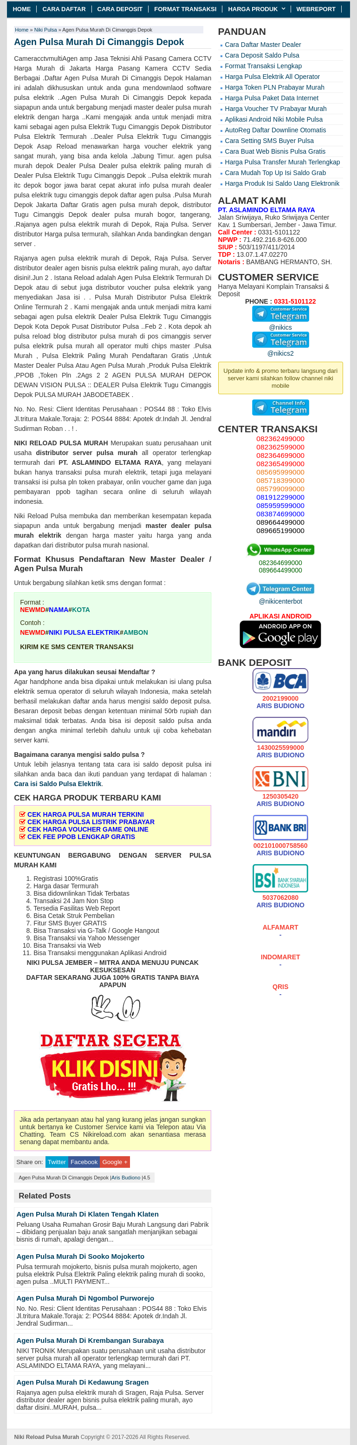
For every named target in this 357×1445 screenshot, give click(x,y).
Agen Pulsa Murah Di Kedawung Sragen (82, 1382)
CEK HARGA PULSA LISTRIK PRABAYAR (91, 822)
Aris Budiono (125, 1177)
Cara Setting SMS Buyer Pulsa (269, 140)
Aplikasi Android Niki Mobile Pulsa (274, 119)
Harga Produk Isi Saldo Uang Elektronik (282, 183)
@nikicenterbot (280, 597)
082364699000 (280, 562)
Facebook (84, 1162)
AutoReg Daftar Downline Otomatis (275, 130)
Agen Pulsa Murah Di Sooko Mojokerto (80, 1256)
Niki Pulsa (45, 30)
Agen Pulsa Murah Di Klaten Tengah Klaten (87, 1214)
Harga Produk (253, 9)
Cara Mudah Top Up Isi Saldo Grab (275, 172)
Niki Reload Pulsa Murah (46, 1437)
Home (22, 9)
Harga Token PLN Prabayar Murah (275, 87)
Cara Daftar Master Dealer (263, 44)
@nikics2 (281, 349)
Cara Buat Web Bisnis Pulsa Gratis (275, 151)
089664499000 (280, 570)
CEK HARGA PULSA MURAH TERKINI (85, 814)
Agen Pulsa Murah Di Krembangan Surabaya (90, 1340)
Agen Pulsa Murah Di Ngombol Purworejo (85, 1298)
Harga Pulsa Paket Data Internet (272, 98)
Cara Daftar (63, 9)
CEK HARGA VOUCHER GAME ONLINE (88, 829)
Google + (114, 1162)
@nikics (281, 323)
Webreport (316, 9)
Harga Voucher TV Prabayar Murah (276, 108)
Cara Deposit (120, 9)
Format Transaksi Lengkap (263, 66)
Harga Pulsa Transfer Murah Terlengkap (282, 162)
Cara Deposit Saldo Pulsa (262, 55)
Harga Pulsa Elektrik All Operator (272, 76)
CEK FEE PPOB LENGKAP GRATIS (81, 836)
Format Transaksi (185, 9)
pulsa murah (117, 452)
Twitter (57, 1162)
